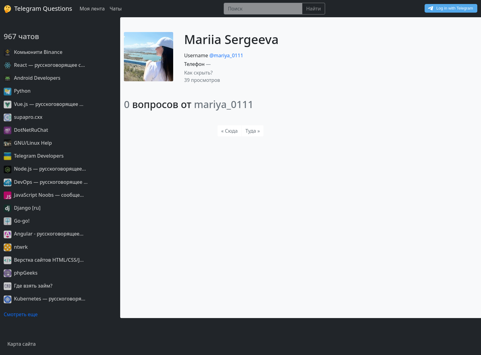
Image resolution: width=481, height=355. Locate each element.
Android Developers (32, 78)
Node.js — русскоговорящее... (45, 168)
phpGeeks (21, 272)
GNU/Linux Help (28, 142)
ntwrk (16, 247)
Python (17, 90)
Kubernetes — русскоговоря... (44, 298)
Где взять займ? (28, 285)
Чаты (116, 8)
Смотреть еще (21, 314)
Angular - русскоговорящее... (44, 233)
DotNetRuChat (26, 130)
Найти (313, 8)
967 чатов (21, 36)
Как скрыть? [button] (198, 72)
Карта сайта (21, 344)
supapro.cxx (23, 117)
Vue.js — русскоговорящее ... (44, 104)
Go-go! (17, 220)
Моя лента (92, 8)
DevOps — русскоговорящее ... (46, 182)
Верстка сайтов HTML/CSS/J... (44, 259)
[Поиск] (263, 8)
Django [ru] (22, 207)
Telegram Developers (33, 155)
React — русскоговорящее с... (44, 65)
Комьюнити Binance (33, 52)
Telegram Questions (38, 8)
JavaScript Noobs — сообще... (44, 195)
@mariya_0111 (226, 55)
